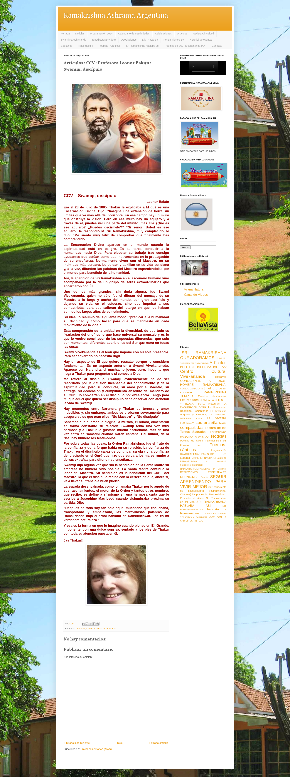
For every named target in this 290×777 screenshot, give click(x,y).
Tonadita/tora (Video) (104, 39)
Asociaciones (129, 39)
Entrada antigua (158, 742)
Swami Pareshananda (73, 39)
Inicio (120, 742)
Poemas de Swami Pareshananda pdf (203, 440)
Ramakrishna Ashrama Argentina (116, 15)
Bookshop (66, 45)
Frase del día (85, 45)
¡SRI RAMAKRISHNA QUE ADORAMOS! (203, 355)
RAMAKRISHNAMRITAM (191, 465)
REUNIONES (189, 477)
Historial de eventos (201, 39)
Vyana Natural (194, 289)
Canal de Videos (196, 294)
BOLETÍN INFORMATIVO (199, 367)
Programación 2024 (101, 33)
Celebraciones (163, 33)
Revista (204, 477)
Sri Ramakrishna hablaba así (142, 45)
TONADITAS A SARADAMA (193, 517)
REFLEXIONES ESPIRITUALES (203, 472)
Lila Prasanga (150, 39)
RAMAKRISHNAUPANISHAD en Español (203, 469)
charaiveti (220, 376)
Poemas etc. (190, 445)
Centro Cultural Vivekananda (101, 628)
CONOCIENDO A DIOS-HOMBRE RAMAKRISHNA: (203, 382)
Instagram (214, 403)
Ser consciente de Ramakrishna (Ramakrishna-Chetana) (203, 491)
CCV (224, 367)
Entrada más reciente (77, 742)
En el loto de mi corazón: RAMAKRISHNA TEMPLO (203, 392)
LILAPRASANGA (217, 432)
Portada (65, 33)
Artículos (182, 33)
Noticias (80, 33)
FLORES (201, 404)
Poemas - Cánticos (109, 45)
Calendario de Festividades (134, 33)
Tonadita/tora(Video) (215, 513)
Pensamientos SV (173, 39)
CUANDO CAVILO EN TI (191, 389)
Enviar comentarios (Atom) (96, 749)
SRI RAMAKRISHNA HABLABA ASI (203, 503)
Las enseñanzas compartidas (203, 425)
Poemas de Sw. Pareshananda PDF (185, 45)
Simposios (198, 494)
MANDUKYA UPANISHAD (194, 437)
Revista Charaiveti (203, 33)
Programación (218, 450)
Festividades (189, 400)
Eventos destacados (212, 396)
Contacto (217, 45)
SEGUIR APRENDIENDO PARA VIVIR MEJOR (203, 481)
